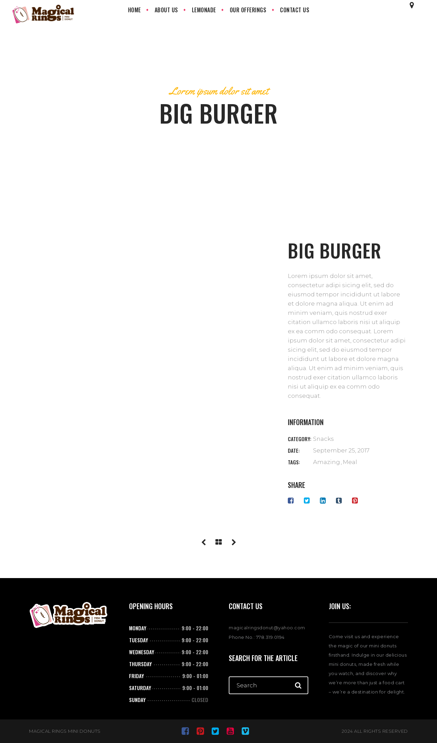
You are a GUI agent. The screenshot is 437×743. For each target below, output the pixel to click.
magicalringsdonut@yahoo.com (267, 627)
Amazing (326, 462)
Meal (350, 462)
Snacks (323, 438)
